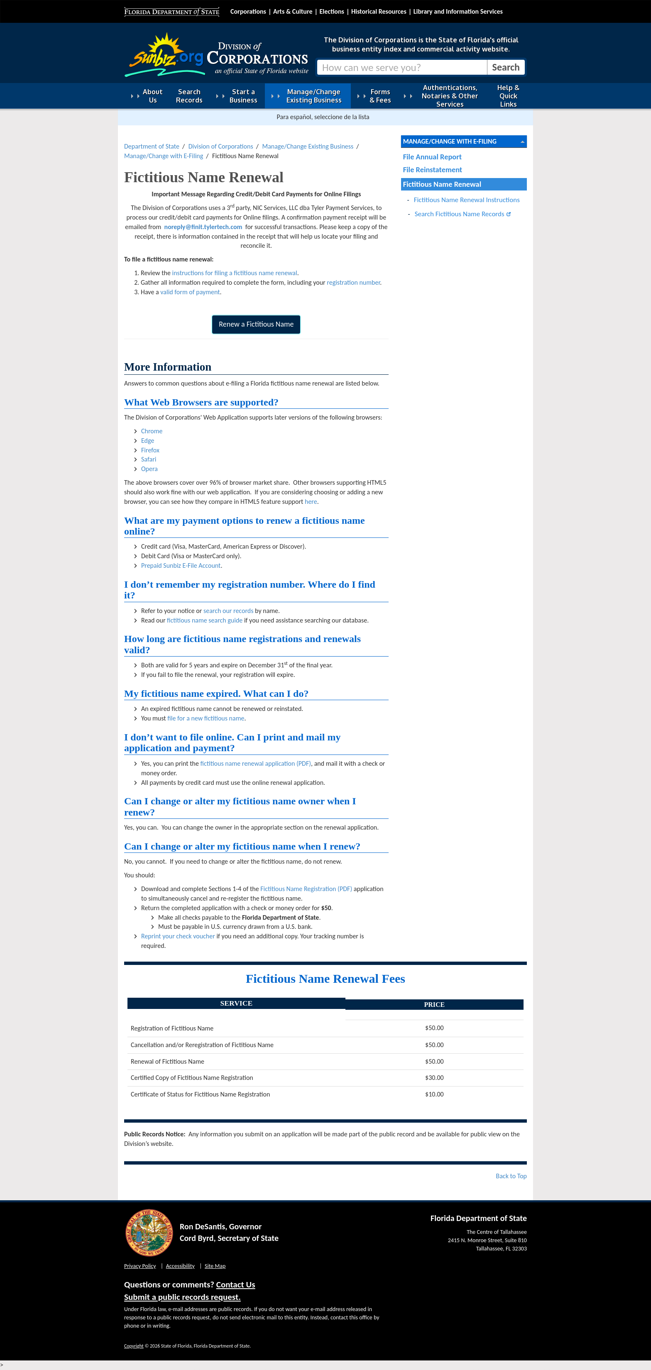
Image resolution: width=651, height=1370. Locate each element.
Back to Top (511, 1176)
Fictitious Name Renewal (442, 184)
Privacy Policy (140, 1266)
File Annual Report (432, 156)
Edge (147, 440)
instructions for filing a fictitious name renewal (234, 273)
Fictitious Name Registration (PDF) (306, 889)
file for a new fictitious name (205, 718)
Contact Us (235, 1284)
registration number (353, 282)
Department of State (151, 146)
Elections (331, 11)
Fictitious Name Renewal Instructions (467, 199)
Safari (148, 459)
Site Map (215, 1266)
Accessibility (180, 1266)
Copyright (134, 1346)
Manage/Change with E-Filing (163, 156)
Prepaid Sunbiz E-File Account (180, 565)
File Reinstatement (433, 169)
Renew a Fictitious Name (256, 324)
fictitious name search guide (204, 620)
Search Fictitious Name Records (459, 214)
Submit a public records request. (182, 1297)
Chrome (151, 431)
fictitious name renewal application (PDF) (256, 763)
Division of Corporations (220, 146)
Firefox (150, 450)
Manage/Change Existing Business (307, 146)
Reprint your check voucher (178, 936)
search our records (228, 611)
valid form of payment (190, 292)
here (311, 502)
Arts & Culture (293, 11)
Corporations (248, 11)
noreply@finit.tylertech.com (203, 227)
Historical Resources (378, 11)
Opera (149, 469)
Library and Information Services (458, 11)
